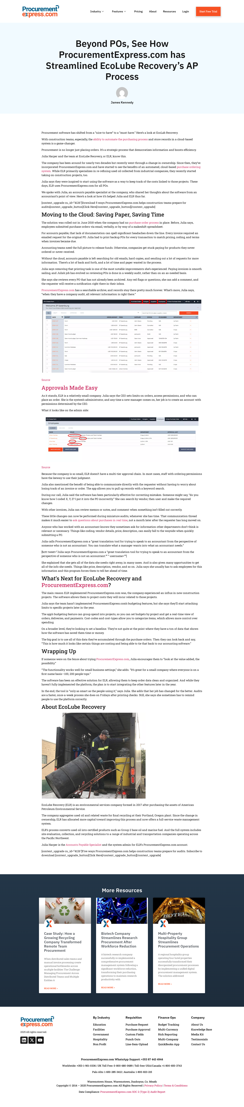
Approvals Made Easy (70, 387)
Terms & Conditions (176, 1085)
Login (185, 11)
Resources (169, 11)
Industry (97, 11)
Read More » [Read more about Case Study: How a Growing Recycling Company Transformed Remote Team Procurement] (51, 988)
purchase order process (144, 222)
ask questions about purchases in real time (100, 520)
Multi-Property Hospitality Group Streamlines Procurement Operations (178, 940)
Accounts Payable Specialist (83, 844)
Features (119, 11)
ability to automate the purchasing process (120, 139)
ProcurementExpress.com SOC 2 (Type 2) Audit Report (132, 1091)
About (153, 11)
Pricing (138, 11)
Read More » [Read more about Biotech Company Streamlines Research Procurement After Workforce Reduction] (108, 987)
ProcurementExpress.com (58, 290)
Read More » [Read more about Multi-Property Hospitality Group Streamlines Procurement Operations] (165, 983)
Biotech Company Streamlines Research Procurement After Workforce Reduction (119, 940)
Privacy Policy (153, 1085)
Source (46, 380)
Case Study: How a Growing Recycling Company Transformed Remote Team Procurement (63, 942)
